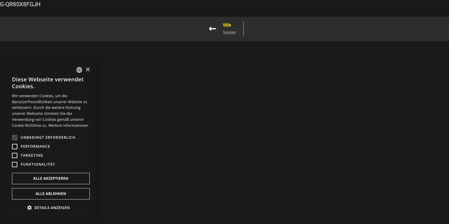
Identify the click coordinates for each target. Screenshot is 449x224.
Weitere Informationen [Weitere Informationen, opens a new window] (68, 125)
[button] (51, 207)
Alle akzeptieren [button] (51, 178)
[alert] (51, 140)
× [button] (87, 70)
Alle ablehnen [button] (51, 193)
